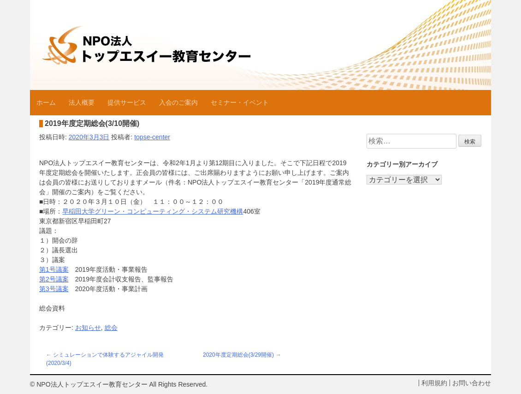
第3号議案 (54, 289)
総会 (111, 327)
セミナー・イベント (240, 102)
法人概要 (82, 102)
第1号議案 (54, 269)
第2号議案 (54, 279)
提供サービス (126, 102)
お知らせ (88, 327)
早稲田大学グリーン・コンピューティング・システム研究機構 (152, 211)
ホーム (46, 102)
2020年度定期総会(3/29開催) (238, 355)
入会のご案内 (178, 102)
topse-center (152, 137)
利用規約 (434, 383)
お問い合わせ (471, 383)
